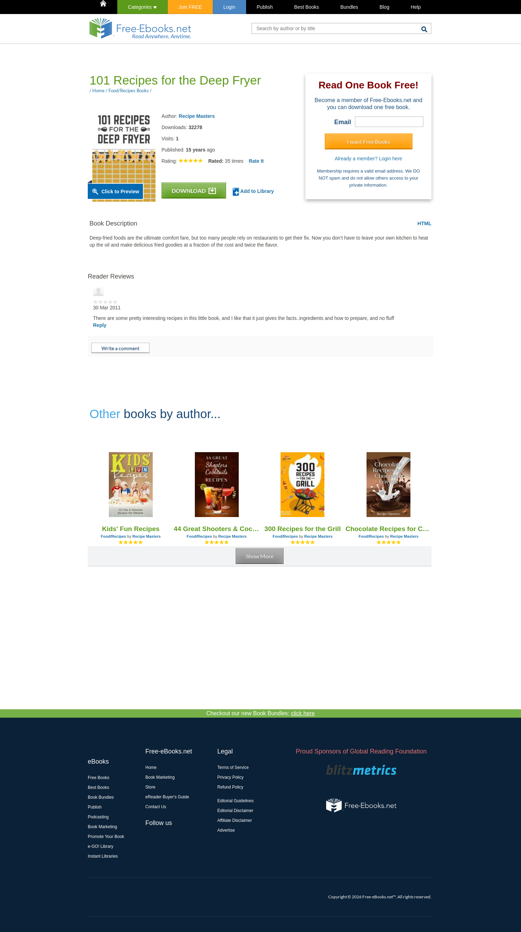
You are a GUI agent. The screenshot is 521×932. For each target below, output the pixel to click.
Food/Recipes (113, 536)
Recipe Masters (197, 116)
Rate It (256, 161)
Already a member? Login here (368, 158)
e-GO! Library (100, 846)
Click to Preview (120, 191)
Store (150, 787)
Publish (265, 7)
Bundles (349, 7)
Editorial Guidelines (235, 800)
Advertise (226, 830)
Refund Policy (230, 787)
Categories (142, 7)
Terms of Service (233, 767)
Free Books (98, 777)
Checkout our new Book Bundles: (260, 713)
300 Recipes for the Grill (302, 528)
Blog (384, 7)
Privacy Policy (230, 777)
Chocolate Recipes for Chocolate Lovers (388, 528)
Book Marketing (102, 826)
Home (151, 767)
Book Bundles (101, 797)
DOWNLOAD (194, 190)
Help (416, 7)
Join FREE (190, 7)
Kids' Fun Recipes (130, 528)
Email (342, 122)
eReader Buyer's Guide (167, 796)
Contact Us (155, 806)
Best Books (306, 7)
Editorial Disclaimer (235, 810)
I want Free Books (368, 141)
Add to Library (253, 192)
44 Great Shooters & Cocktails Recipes (217, 528)
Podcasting (98, 816)
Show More (259, 556)
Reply (99, 325)
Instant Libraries (103, 856)
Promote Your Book (106, 836)
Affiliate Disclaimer (234, 820)
